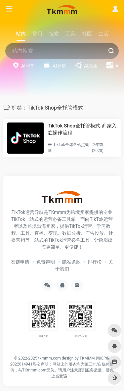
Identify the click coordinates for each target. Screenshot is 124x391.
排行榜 (95, 262)
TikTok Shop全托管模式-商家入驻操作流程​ (82, 129)
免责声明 (45, 262)
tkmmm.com (49, 358)
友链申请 (20, 262)
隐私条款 (71, 262)
